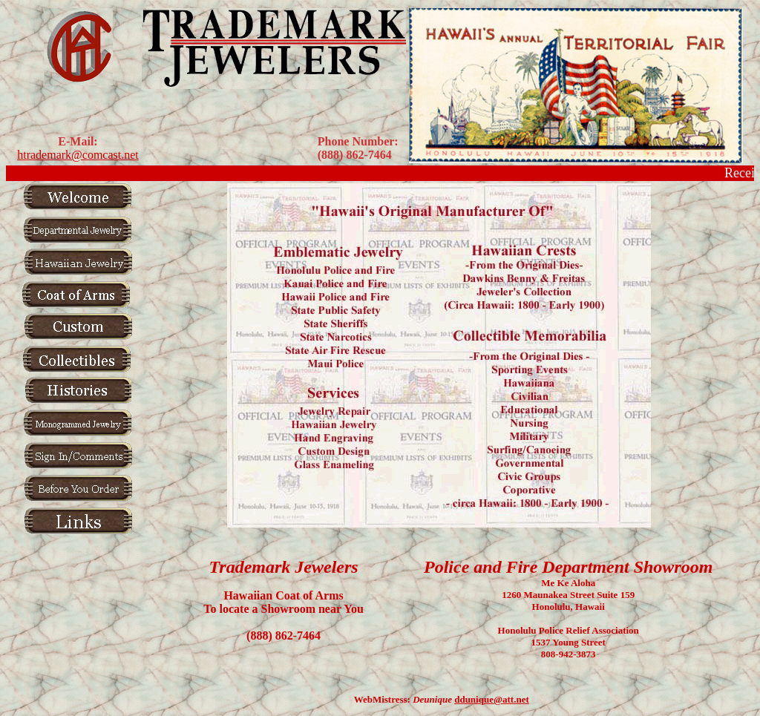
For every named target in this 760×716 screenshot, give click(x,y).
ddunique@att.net (491, 699)
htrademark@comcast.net (78, 154)
